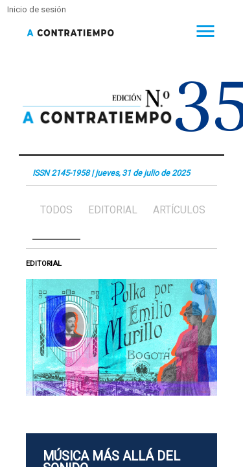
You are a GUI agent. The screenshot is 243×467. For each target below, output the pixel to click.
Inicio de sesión (36, 9)
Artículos (179, 210)
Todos (56, 210)
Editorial (112, 210)
